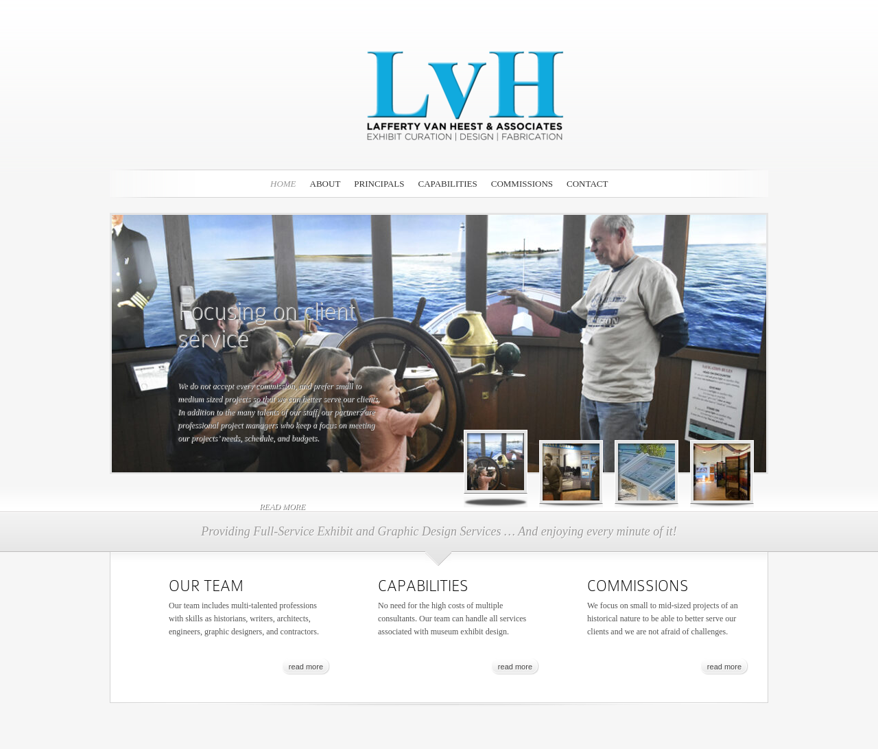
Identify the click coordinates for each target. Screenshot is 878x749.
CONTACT (587, 183)
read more (282, 506)
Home (283, 183)
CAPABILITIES (447, 183)
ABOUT (325, 183)
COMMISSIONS (522, 183)
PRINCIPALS (379, 183)
